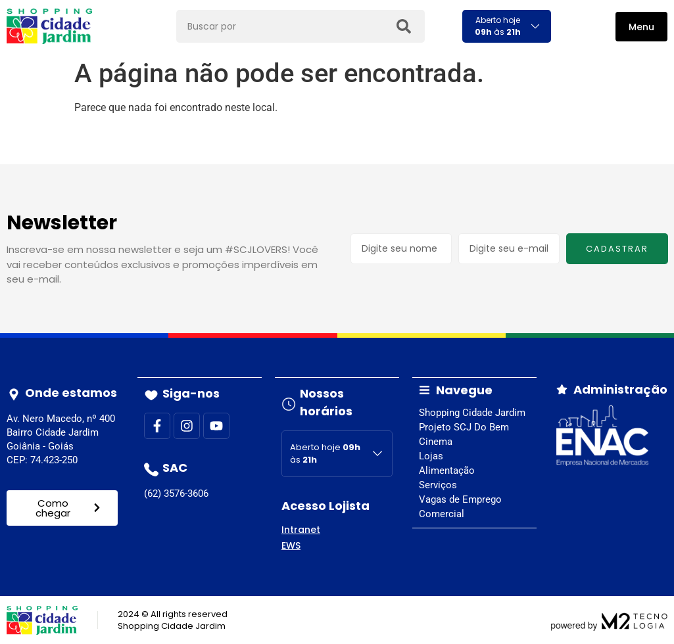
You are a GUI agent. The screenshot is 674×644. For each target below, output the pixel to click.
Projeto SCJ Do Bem (464, 426)
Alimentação (447, 470)
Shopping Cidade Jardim (472, 412)
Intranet (300, 529)
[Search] (403, 26)
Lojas (431, 455)
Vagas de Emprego (460, 499)
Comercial (441, 513)
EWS (291, 544)
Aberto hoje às (498, 25)
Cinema (435, 441)
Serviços (438, 484)
